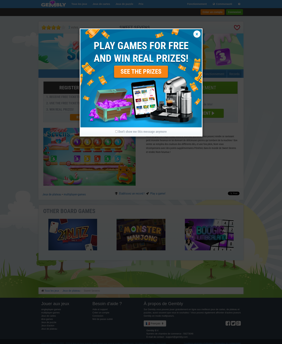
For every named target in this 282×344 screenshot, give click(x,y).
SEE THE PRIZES (141, 71)
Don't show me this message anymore (141, 131)
